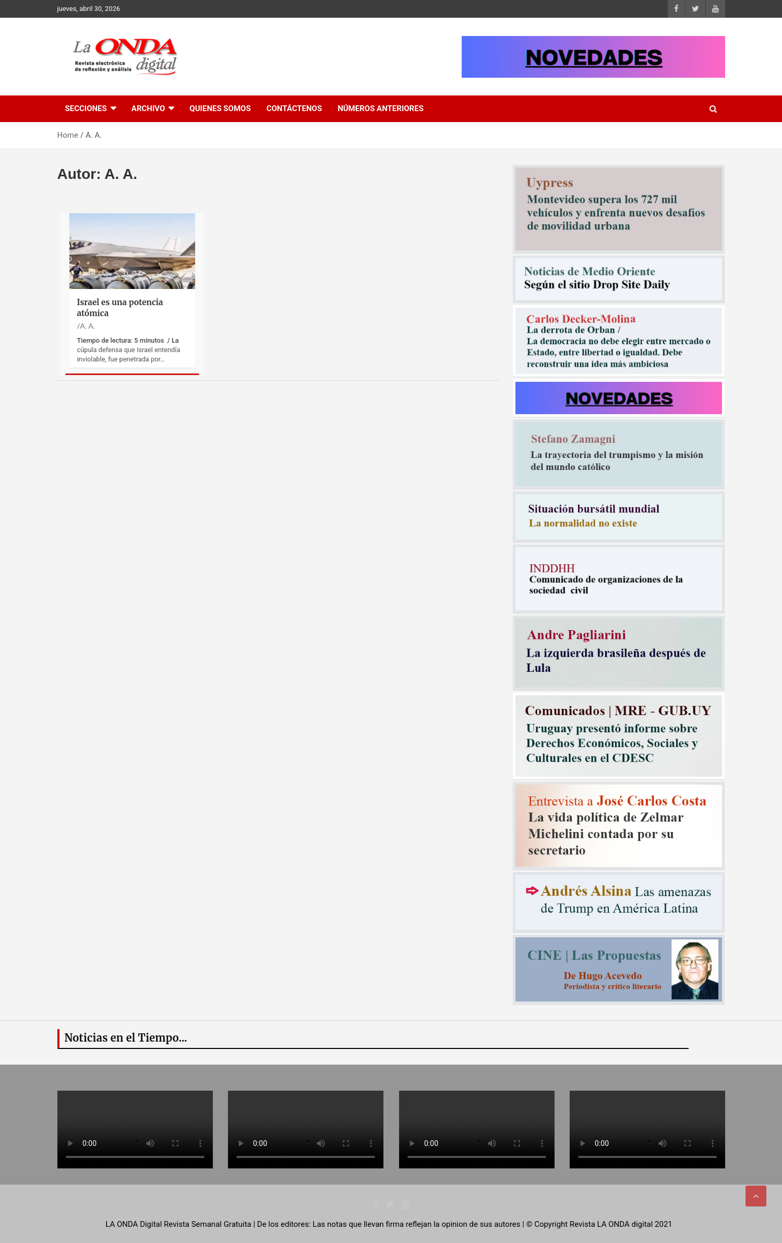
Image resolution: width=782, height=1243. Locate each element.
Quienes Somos (219, 108)
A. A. (87, 325)
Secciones (86, 108)
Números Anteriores (381, 108)
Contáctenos (294, 108)
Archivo (148, 108)
